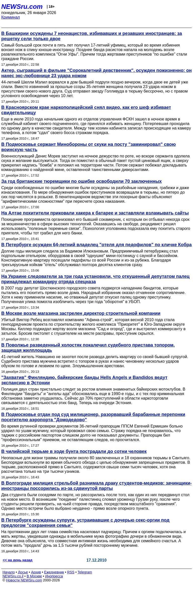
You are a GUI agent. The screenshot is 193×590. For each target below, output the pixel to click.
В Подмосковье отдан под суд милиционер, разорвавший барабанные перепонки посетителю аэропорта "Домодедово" (93, 417)
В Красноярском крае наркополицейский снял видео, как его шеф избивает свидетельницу (86, 110)
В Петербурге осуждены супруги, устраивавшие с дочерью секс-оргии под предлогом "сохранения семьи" (85, 523)
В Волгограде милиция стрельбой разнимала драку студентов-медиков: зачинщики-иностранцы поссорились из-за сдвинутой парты (96, 486)
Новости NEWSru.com (24, 580)
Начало (9, 572)
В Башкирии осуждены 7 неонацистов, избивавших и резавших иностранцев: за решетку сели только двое (91, 36)
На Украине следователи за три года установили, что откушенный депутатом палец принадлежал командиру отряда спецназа (95, 279)
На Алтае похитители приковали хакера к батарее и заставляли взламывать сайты (95, 213)
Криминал (10, 17)
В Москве (34, 576)
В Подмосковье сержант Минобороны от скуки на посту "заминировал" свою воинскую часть (88, 147)
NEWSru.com (22, 6)
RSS (70, 572)
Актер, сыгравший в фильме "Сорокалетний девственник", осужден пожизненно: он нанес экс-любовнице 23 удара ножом (96, 73)
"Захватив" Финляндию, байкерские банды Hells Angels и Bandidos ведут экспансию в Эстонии (84, 380)
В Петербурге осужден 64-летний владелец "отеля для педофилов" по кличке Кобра (96, 244)
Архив (36, 572)
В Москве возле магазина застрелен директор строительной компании (80, 313)
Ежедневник (54, 572)
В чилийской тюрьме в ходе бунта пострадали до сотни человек (74, 451)
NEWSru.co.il (13, 576)
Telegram (85, 572)
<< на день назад (17, 560)
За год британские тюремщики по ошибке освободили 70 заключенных (81, 181)
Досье (23, 572)
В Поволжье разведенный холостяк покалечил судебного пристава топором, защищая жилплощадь (88, 348)
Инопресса (54, 576)
